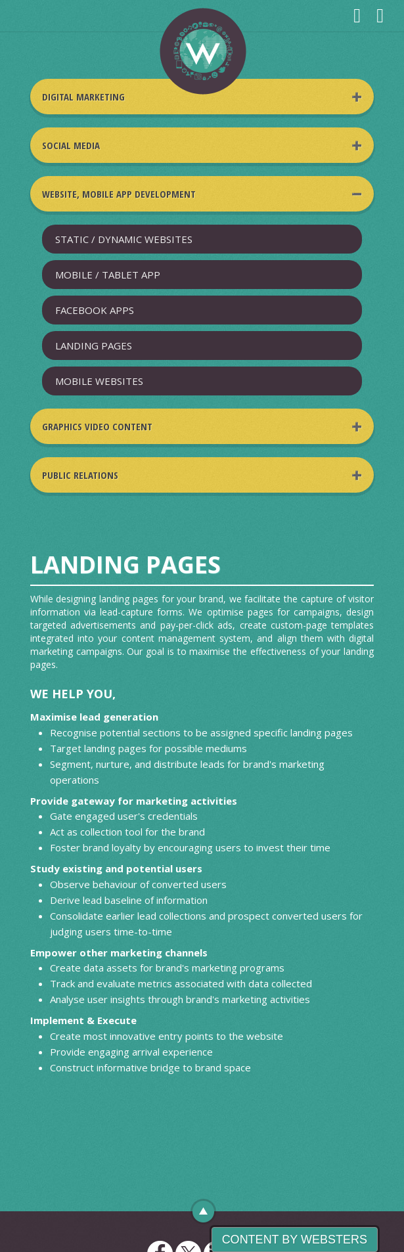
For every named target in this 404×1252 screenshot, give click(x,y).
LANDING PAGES (93, 345)
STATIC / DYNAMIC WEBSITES (123, 239)
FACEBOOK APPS (94, 310)
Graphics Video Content (97, 426)
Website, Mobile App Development (119, 193)
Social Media (71, 145)
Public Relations (80, 474)
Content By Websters (294, 1239)
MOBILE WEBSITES (99, 381)
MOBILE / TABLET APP (107, 274)
